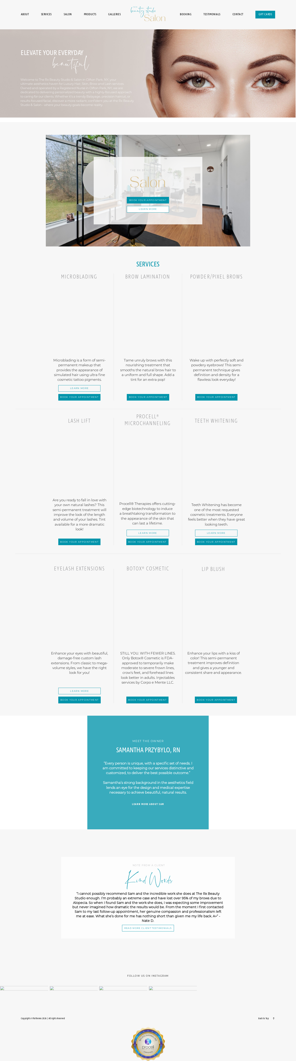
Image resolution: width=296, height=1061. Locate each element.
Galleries (114, 15)
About (25, 15)
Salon (68, 15)
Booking (185, 15)
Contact (237, 15)
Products (90, 15)
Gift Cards (265, 15)
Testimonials (211, 15)
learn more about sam (148, 804)
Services (46, 15)
